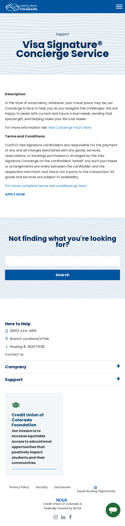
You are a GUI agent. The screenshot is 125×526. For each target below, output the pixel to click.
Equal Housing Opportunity (96, 491)
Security (42, 487)
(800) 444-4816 (23, 330)
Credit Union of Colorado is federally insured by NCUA (62, 506)
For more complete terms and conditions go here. (46, 185)
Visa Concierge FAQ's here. (69, 127)
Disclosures (62, 487)
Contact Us (14, 354)
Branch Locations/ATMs (29, 338)
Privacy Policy (19, 487)
